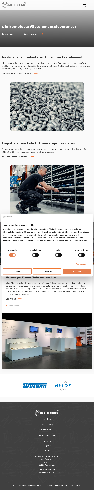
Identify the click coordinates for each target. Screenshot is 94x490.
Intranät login (47, 430)
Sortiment (47, 442)
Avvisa (17, 271)
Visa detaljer (81, 264)
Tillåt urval (47, 271)
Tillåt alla (77, 271)
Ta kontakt (7, 34)
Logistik (47, 446)
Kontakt (47, 451)
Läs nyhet (11, 299)
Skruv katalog (47, 425)
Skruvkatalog (30, 34)
